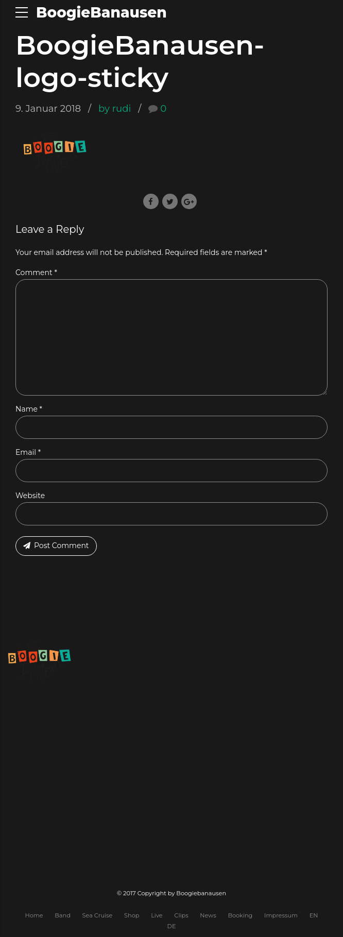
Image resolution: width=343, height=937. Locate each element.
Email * (28, 452)
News (208, 915)
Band (63, 915)
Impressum (281, 915)
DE (171, 926)
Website (30, 495)
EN (314, 915)
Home (34, 915)
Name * (28, 409)
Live (157, 915)
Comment (36, 272)
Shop (131, 915)
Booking (240, 915)
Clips (181, 915)
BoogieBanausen (101, 12)
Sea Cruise (97, 915)
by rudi (114, 108)
